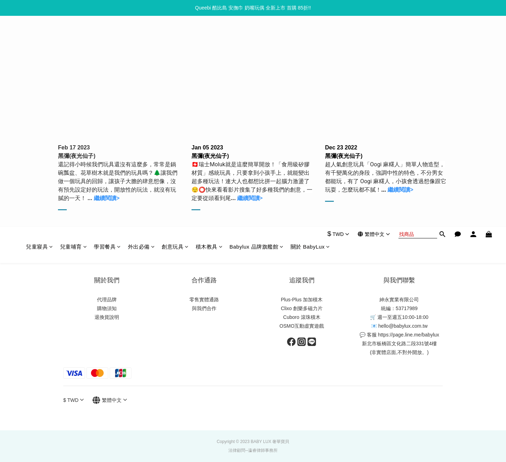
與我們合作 (204, 308)
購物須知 (107, 308)
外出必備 (141, 36)
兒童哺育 (73, 36)
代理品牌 (107, 299)
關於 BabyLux (310, 36)
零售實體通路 (204, 299)
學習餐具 (107, 36)
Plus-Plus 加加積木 (302, 299)
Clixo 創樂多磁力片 (302, 308)
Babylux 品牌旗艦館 (256, 36)
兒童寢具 (39, 36)
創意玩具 (175, 36)
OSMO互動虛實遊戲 (301, 326)
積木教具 (209, 36)
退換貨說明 (107, 317)
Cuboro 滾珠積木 (301, 317)
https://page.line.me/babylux (408, 335)
